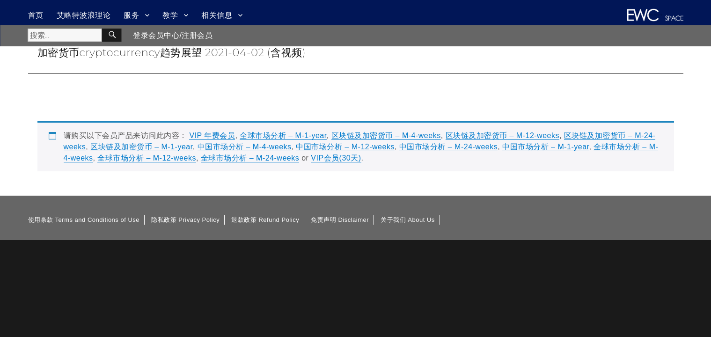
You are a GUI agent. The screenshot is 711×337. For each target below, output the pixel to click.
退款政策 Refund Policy (265, 219)
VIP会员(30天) (336, 158)
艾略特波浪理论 (84, 15)
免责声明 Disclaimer (340, 219)
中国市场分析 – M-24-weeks (448, 147)
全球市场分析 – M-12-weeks (146, 158)
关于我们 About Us (408, 219)
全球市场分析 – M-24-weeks (250, 158)
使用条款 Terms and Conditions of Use (84, 219)
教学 (170, 15)
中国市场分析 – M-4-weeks (245, 147)
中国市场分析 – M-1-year (545, 147)
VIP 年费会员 (212, 135)
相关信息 (216, 15)
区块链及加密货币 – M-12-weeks (502, 135)
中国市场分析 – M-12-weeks (345, 147)
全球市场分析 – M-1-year (283, 135)
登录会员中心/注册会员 (173, 35)
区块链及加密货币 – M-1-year (141, 147)
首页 (36, 15)
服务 (131, 15)
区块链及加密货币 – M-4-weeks (386, 135)
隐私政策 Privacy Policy (185, 219)
